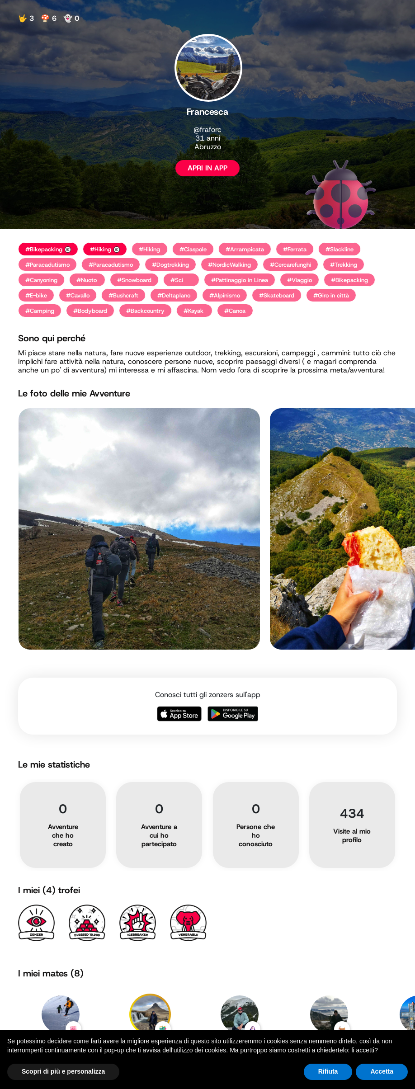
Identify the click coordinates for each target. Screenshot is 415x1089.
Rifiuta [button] (328, 1071)
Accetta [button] (381, 1071)
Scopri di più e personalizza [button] (63, 1071)
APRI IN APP (207, 168)
